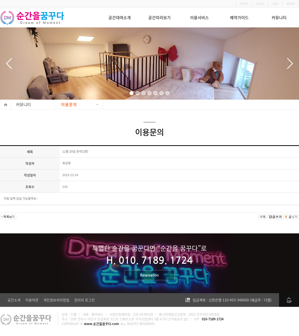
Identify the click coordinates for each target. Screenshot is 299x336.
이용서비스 (199, 17)
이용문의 (69, 104)
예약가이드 (239, 17)
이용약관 (31, 299)
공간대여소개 (119, 17)
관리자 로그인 (84, 299)
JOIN (275, 3)
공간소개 (13, 299)
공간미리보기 (159, 17)
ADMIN (291, 3)
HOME (244, 3)
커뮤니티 (279, 17)
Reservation (149, 275)
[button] (132, 93)
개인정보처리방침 (56, 299)
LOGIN (260, 3)
